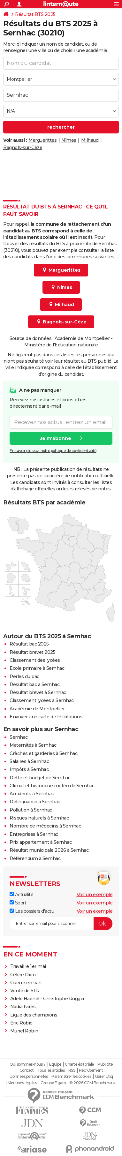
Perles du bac (24, 676)
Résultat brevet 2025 (32, 652)
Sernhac (19, 737)
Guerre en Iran (26, 983)
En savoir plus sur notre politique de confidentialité (53, 450)
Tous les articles (51, 1070)
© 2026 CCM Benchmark (92, 1083)
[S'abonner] (61, 923)
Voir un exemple (95, 894)
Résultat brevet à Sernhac (38, 692)
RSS (71, 1070)
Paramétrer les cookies (71, 1076)
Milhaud (90, 140)
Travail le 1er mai (28, 966)
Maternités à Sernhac (33, 745)
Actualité (21, 894)
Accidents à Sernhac (32, 794)
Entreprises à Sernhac (34, 834)
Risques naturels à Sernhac (39, 818)
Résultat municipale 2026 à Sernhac (49, 850)
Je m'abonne (55, 438)
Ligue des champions (33, 1015)
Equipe (55, 1064)
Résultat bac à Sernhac (34, 684)
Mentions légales (22, 1083)
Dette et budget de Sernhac (40, 778)
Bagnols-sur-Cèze (22, 147)
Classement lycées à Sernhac (42, 700)
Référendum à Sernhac (35, 858)
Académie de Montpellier (37, 709)
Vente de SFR (25, 991)
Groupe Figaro (53, 1083)
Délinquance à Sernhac (35, 802)
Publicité (105, 1064)
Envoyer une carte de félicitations (46, 717)
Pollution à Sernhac (31, 810)
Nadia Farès (23, 1006)
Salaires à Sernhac (29, 761)
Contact (26, 1070)
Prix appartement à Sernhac (41, 842)
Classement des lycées (35, 660)
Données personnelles (29, 1076)
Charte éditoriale (79, 1064)
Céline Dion (23, 975)
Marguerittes (42, 140)
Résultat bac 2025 (29, 644)
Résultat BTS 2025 (35, 14)
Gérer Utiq (104, 1076)
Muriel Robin (24, 1031)
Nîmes (68, 140)
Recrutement (91, 1070)
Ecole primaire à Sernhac (37, 668)
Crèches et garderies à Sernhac (43, 753)
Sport (18, 903)
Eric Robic (21, 1023)
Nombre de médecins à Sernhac (45, 826)
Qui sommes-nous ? (28, 1064)
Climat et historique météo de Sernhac (52, 786)
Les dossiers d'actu (32, 911)
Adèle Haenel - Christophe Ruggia (47, 998)
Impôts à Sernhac (29, 769)
